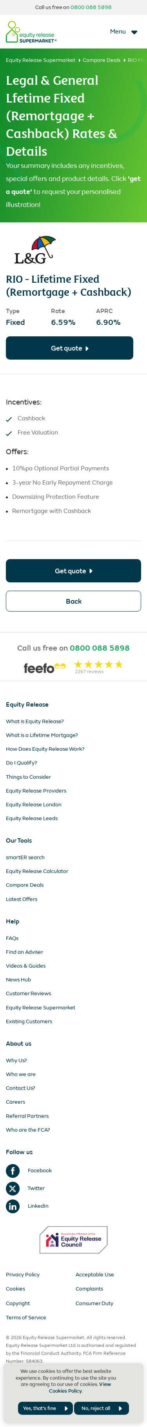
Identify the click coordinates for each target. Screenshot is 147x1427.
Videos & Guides (25, 966)
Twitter (25, 1188)
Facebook (29, 1170)
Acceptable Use (95, 1274)
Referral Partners (27, 1116)
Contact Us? (20, 1088)
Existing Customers (29, 1021)
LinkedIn (27, 1206)
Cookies (15, 1288)
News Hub (18, 979)
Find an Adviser (24, 952)
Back (74, 601)
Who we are (21, 1074)
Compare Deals (101, 60)
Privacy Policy (23, 1274)
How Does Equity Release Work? (45, 749)
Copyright (18, 1303)
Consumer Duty (94, 1303)
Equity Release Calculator (37, 871)
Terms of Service (26, 1317)
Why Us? (16, 1060)
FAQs (12, 938)
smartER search (25, 857)
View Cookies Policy (80, 1387)
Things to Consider (28, 777)
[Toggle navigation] (124, 31)
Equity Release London (34, 804)
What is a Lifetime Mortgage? (42, 735)
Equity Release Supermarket (40, 60)
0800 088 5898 (91, 7)
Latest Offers (21, 899)
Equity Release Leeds (32, 818)
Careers (15, 1102)
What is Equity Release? (35, 721)
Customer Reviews (28, 993)
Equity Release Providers (36, 790)
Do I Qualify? (21, 762)
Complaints (89, 1288)
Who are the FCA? (28, 1130)
